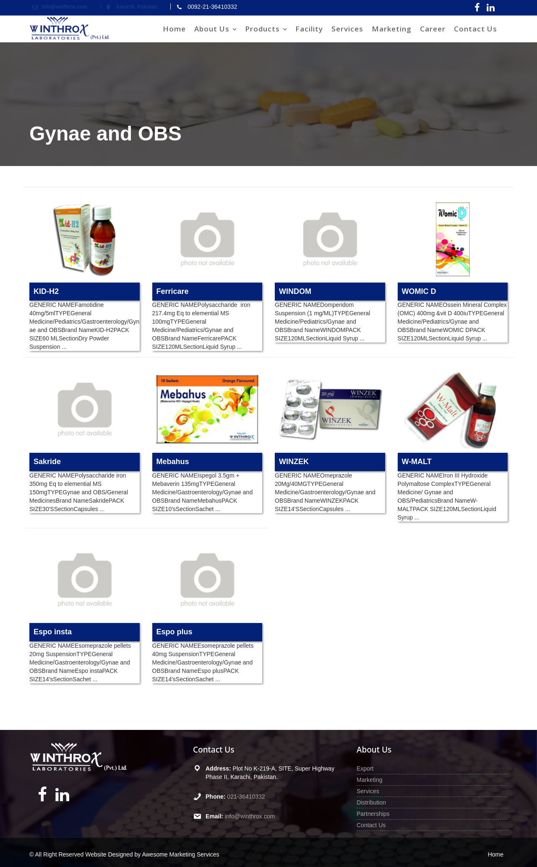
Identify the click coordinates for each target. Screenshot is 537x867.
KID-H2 (46, 291)
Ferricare (172, 291)
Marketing (392, 29)
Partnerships (373, 813)
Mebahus (172, 461)
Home (174, 29)
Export (365, 768)
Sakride (47, 461)
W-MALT (417, 461)
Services (347, 29)
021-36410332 (246, 796)
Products (262, 29)
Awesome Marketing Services (180, 854)
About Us (211, 29)
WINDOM (295, 291)
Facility (309, 29)
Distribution (371, 802)
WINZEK (294, 461)
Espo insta (53, 632)
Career (433, 29)
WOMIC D (419, 291)
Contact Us (475, 29)
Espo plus (174, 632)
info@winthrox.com (250, 816)
